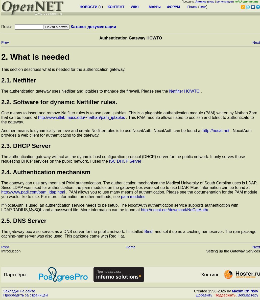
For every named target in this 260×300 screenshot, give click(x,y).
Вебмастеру (248, 295)
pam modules (134, 197)
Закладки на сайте (19, 291)
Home (130, 247)
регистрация (225, 1)
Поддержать (225, 295)
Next (256, 42)
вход (211, 1)
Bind (148, 231)
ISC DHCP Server (126, 161)
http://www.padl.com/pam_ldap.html (33, 192)
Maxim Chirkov (245, 291)
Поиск (192, 7)
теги (202, 7)
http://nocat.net (216, 130)
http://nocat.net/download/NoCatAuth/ (175, 210)
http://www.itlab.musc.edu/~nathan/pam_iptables (82, 117)
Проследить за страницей (25, 295)
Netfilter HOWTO (185, 91)
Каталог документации (93, 27)
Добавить (204, 295)
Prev (5, 42)
